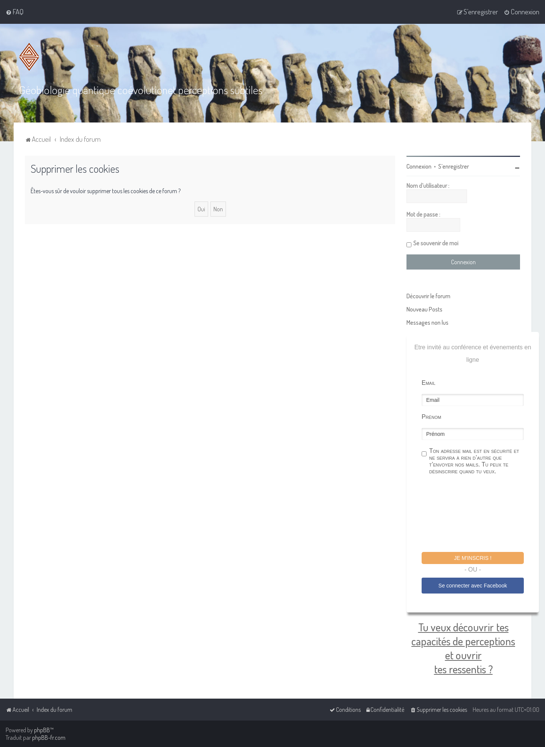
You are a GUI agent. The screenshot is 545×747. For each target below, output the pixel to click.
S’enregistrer (453, 166)
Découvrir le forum (428, 295)
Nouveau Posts (424, 309)
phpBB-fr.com (48, 737)
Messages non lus (427, 322)
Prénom (431, 416)
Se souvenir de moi (435, 242)
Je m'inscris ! (472, 558)
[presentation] (479, 514)
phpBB (42, 730)
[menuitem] (14, 11)
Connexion (418, 166)
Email (428, 382)
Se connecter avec (472, 585)
